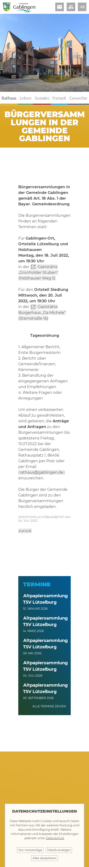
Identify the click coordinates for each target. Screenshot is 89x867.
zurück (25, 531)
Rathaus (9, 98)
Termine (37, 584)
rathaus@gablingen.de (41, 472)
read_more (82, 7)
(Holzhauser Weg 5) (37, 278)
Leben (25, 98)
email (59, 7)
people (71, 7)
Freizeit (59, 98)
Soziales (42, 98)
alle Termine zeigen (49, 706)
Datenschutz (55, 838)
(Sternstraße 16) (33, 318)
